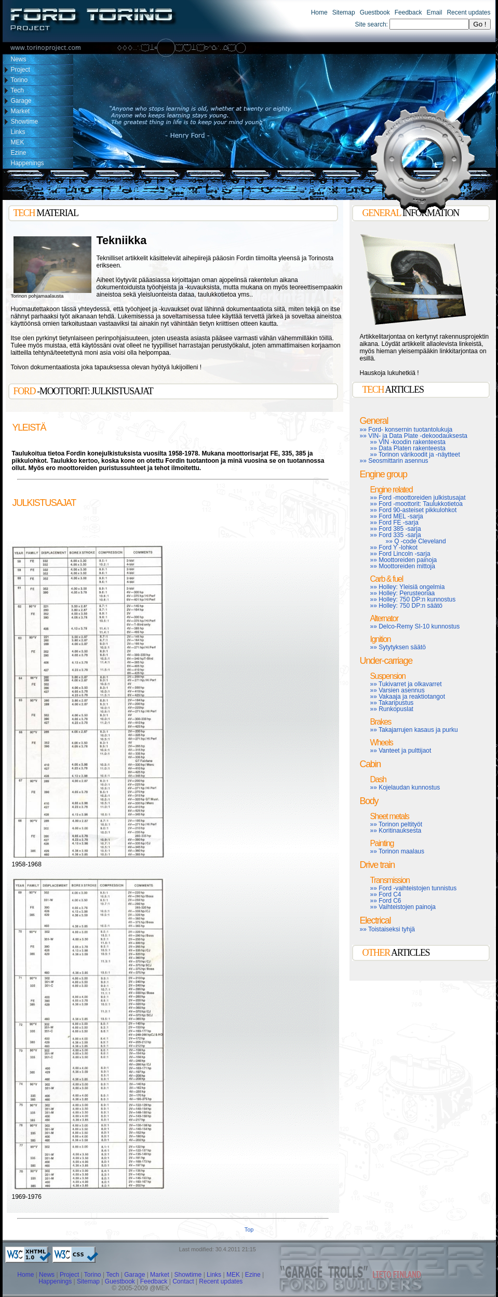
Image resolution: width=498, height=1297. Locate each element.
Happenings (55, 1281)
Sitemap (343, 12)
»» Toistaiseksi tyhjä (387, 929)
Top (249, 1229)
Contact (183, 1281)
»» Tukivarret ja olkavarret (406, 684)
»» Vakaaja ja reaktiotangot (408, 696)
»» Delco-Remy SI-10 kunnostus (415, 626)
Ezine (253, 1274)
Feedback (408, 12)
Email (434, 12)
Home (319, 12)
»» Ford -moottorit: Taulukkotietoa (416, 504)
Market (159, 1274)
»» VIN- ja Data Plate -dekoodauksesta (413, 436)
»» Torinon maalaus (397, 851)
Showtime (189, 1274)
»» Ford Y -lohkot (394, 547)
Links (214, 1274)
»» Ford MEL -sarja (396, 516)
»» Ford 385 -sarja (395, 529)
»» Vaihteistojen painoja (403, 907)
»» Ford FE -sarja (394, 522)
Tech (112, 1274)
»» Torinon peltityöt (396, 824)
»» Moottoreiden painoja (403, 560)
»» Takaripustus (392, 703)
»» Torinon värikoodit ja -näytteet (415, 454)
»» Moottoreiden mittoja (402, 566)
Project (69, 1274)
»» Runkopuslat (391, 709)
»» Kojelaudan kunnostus (405, 787)
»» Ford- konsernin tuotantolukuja (406, 429)
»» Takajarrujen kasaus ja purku (414, 730)
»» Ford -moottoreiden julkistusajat (418, 497)
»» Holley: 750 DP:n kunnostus (413, 599)
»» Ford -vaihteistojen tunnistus (413, 888)
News (47, 1274)
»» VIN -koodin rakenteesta (408, 442)
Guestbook (375, 12)
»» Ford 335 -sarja (395, 535)
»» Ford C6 (385, 901)
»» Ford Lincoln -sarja (400, 554)
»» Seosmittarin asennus (394, 461)
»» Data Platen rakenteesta (408, 448)
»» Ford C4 (385, 894)
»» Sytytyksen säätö (398, 647)
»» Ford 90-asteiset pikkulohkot (413, 510)
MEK (233, 1274)
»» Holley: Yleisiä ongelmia (407, 587)
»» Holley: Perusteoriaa (402, 593)
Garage (134, 1274)
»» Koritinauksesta (396, 830)
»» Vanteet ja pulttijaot (401, 750)
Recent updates (468, 12)
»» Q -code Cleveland (416, 541)
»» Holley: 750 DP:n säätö (406, 606)
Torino (92, 1274)
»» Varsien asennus (397, 690)
